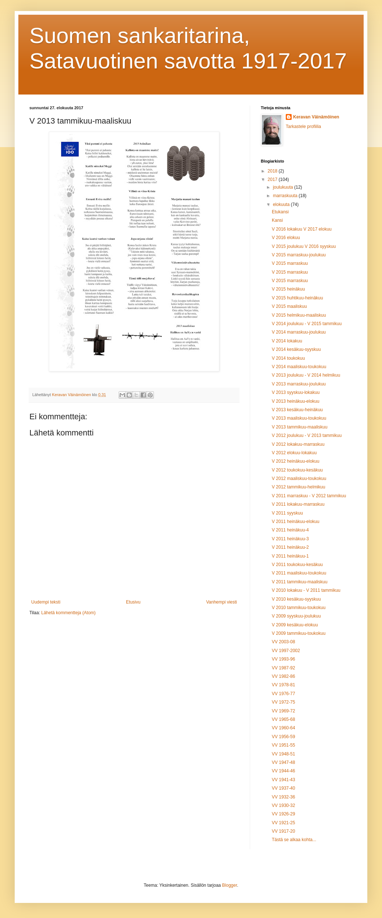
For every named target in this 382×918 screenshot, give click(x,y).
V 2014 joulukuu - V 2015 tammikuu (307, 323)
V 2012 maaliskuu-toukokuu (299, 478)
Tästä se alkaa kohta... (294, 839)
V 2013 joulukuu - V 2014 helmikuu (306, 375)
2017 (273, 179)
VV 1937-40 (283, 788)
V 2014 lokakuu (287, 341)
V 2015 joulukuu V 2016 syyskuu (304, 246)
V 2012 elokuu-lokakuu (294, 452)
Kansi (277, 220)
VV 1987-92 (283, 667)
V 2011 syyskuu (287, 513)
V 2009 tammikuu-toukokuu (298, 633)
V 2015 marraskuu (290, 263)
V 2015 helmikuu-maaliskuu (299, 315)
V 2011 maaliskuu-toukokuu (299, 573)
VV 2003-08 (283, 641)
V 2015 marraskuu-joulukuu (299, 254)
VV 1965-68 (283, 719)
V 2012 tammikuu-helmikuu (298, 487)
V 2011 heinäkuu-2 (290, 547)
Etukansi (280, 211)
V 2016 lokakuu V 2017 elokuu (302, 229)
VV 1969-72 (283, 711)
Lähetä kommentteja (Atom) (68, 612)
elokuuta (282, 204)
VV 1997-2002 (286, 650)
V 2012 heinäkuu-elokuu (295, 461)
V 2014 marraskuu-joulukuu (299, 332)
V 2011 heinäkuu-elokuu (295, 521)
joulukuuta (283, 187)
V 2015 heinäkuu (288, 289)
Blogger (229, 885)
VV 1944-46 (283, 770)
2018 (273, 171)
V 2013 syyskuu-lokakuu (296, 392)
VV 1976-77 (283, 693)
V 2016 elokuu (286, 237)
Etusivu (133, 602)
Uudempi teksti (45, 602)
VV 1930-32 (283, 805)
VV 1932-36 (283, 797)
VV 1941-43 (283, 779)
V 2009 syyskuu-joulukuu (296, 616)
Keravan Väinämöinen (316, 117)
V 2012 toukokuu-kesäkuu (297, 470)
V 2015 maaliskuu (289, 306)
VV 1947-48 (283, 762)
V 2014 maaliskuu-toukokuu (299, 366)
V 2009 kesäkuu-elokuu (295, 624)
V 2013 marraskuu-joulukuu (299, 384)
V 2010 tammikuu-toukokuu (298, 607)
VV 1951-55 (283, 745)
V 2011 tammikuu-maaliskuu (299, 581)
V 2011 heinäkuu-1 (290, 556)
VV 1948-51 (283, 754)
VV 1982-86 (283, 676)
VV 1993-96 (283, 659)
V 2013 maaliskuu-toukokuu (299, 418)
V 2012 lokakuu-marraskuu (298, 444)
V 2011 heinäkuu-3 (290, 538)
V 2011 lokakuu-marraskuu (298, 504)
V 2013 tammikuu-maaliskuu (299, 427)
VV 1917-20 (283, 831)
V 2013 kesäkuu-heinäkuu (297, 409)
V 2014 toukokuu (288, 358)
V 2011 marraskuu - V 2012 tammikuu (309, 495)
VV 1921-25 (283, 822)
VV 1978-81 (283, 684)
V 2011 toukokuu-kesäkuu (297, 564)
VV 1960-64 (283, 727)
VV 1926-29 (283, 813)
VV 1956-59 (283, 736)
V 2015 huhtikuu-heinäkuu (297, 297)
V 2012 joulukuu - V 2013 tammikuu (307, 435)
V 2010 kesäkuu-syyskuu (296, 599)
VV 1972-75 (283, 702)
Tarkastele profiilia (303, 126)
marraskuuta (286, 195)
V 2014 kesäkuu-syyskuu (296, 349)
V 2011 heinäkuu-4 (290, 530)
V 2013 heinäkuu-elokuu (295, 401)
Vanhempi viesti (221, 602)
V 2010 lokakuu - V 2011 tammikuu (306, 590)
